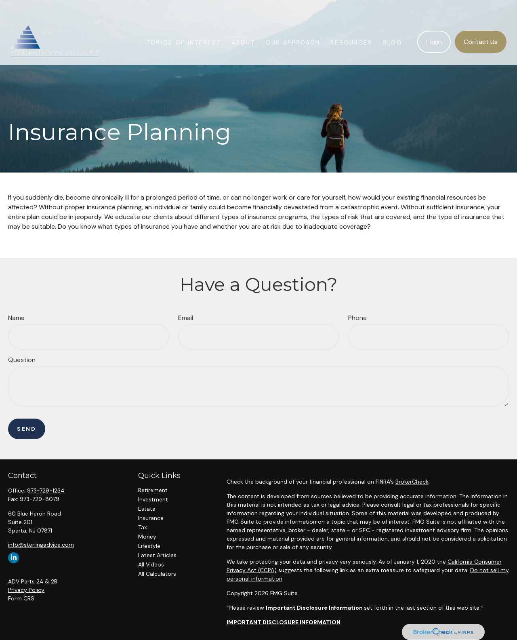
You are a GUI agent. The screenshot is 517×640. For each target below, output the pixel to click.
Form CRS (21, 598)
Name (16, 318)
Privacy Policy (26, 590)
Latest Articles (157, 555)
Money (147, 536)
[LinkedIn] (13, 557)
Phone (357, 318)
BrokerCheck (412, 481)
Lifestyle (149, 545)
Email (185, 318)
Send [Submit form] (26, 428)
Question (22, 360)
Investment (153, 499)
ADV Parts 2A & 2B (32, 581)
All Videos (151, 564)
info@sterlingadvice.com (41, 544)
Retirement (153, 490)
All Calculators (157, 573)
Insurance (151, 518)
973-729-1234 (46, 490)
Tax (142, 527)
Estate (147, 508)
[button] (184, 23)
